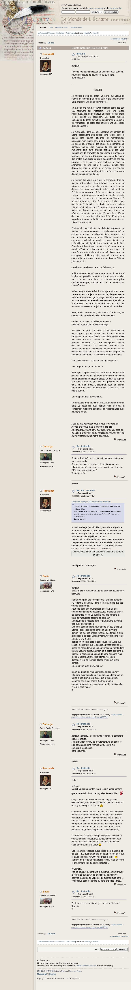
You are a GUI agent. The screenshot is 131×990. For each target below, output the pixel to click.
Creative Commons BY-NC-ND (85, 966)
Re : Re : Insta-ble (86, 490)
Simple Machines (62, 971)
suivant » (124, 39)
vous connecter (95, 8)
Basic (46, 576)
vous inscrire (116, 8)
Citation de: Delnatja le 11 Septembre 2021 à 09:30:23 (91, 502)
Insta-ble (81, 54)
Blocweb (52, 974)
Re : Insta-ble (83, 446)
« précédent (115, 39)
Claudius (87, 33)
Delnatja (47, 446)
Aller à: (97, 949)
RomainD (48, 54)
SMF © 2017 (51, 971)
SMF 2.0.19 (41, 971)
